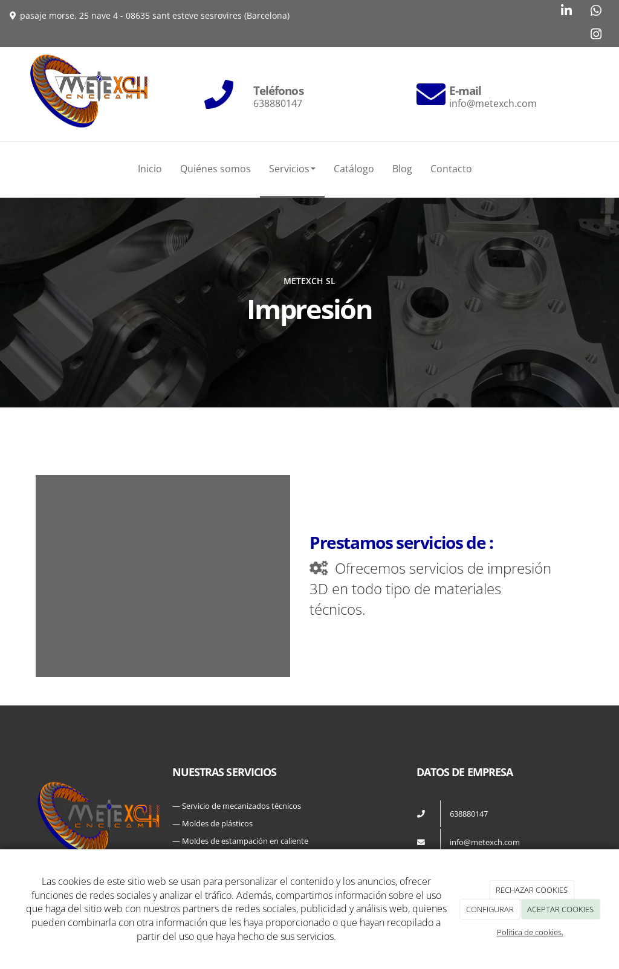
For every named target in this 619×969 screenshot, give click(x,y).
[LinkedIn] (566, 12)
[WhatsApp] (596, 12)
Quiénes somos (215, 168)
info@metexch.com (485, 842)
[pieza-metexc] (162, 537)
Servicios (292, 168)
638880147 (469, 813)
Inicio (150, 168)
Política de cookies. (530, 932)
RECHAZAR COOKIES (532, 889)
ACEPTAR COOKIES (560, 909)
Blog (402, 168)
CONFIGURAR (490, 909)
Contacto (451, 168)
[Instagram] (596, 35)
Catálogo (354, 168)
